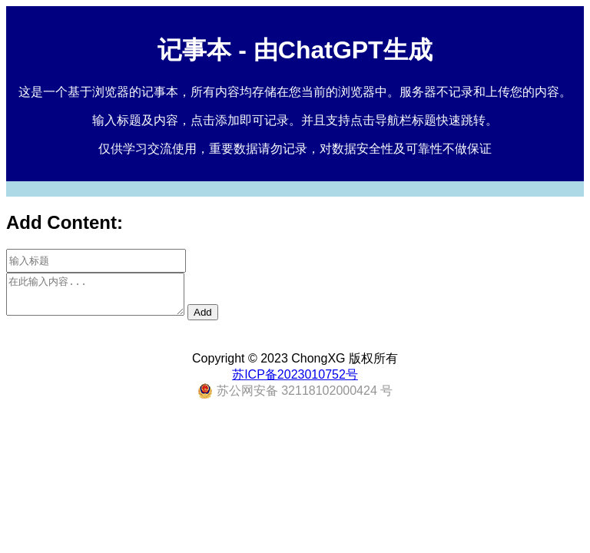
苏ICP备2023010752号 (295, 374)
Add (203, 312)
